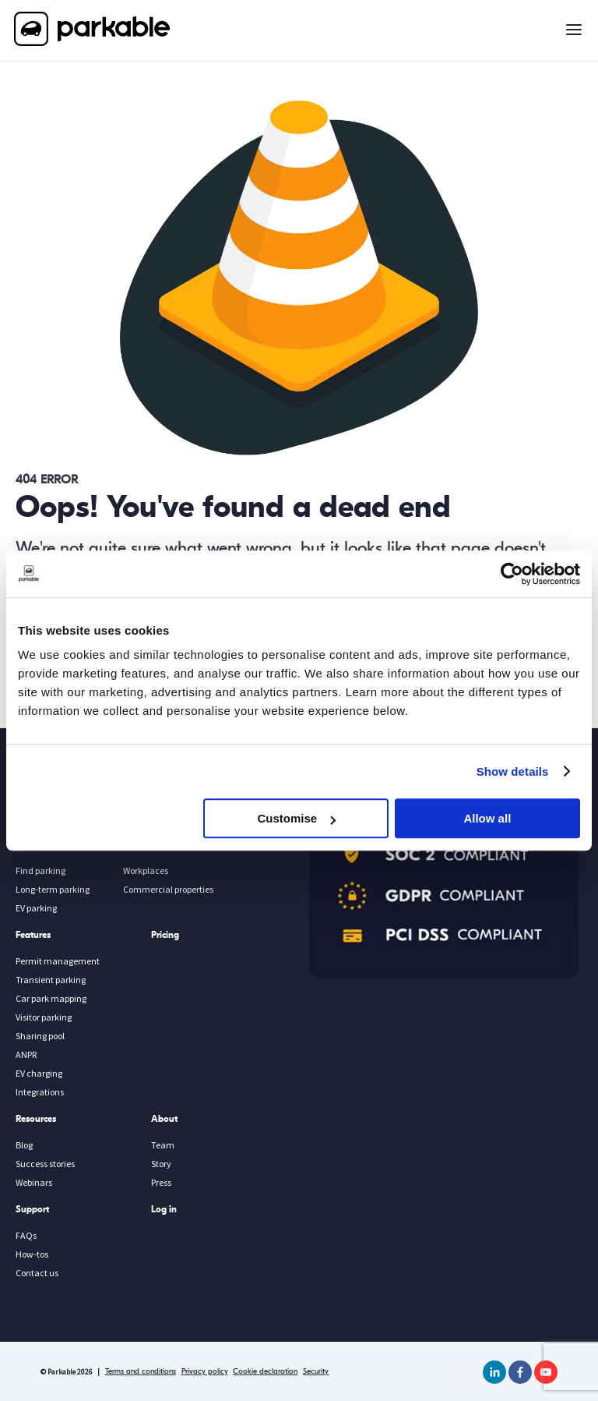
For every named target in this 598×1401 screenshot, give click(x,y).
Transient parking (51, 979)
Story (161, 1163)
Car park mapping (51, 998)
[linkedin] (494, 1372)
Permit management (58, 961)
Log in (164, 1209)
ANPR (26, 1054)
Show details (513, 771)
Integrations (40, 1092)
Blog (24, 1145)
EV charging (39, 1073)
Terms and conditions (140, 1371)
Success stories (45, 1163)
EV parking (36, 908)
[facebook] (520, 1372)
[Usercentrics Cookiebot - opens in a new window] (512, 574)
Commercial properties (168, 889)
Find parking (40, 870)
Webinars (34, 1182)
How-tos (32, 1254)
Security (316, 1371)
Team (162, 1145)
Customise (297, 818)
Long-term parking (53, 889)
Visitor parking (44, 1017)
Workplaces (145, 870)
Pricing (165, 934)
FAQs (26, 1235)
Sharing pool (40, 1036)
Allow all (487, 818)
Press (161, 1182)
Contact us (37, 1273)
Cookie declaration (265, 1371)
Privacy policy (204, 1371)
